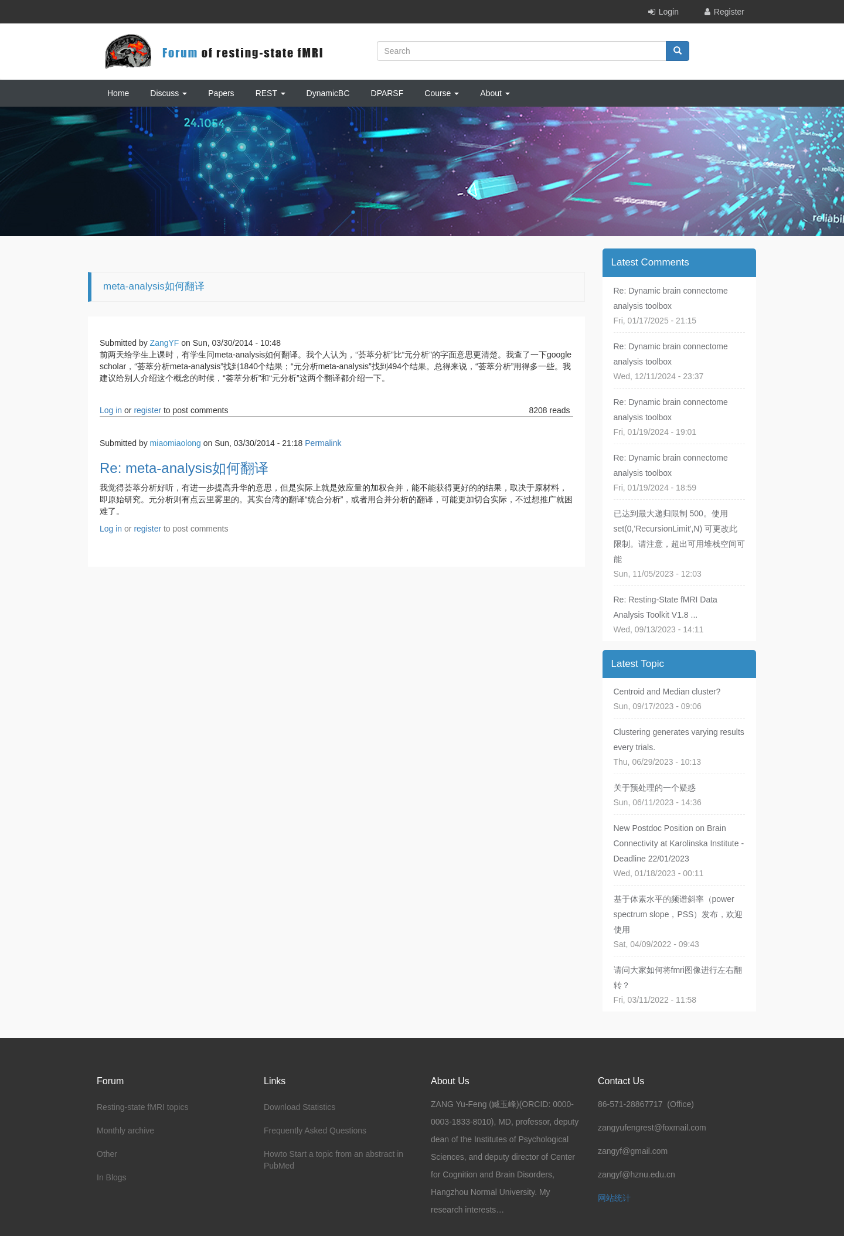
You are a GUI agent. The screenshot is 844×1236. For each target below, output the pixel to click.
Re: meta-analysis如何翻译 (184, 468)
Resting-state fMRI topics (142, 1107)
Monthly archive (125, 1130)
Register (729, 11)
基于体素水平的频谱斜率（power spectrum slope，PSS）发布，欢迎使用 (678, 914)
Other (107, 1154)
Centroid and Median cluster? (667, 691)
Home (118, 93)
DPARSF (387, 93)
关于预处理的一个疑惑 (655, 787)
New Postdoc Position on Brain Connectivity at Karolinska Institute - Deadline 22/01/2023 (679, 843)
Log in (111, 410)
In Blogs (112, 1177)
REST (270, 93)
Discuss (168, 93)
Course (441, 93)
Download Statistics (299, 1107)
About (494, 93)
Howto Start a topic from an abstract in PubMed (333, 1159)
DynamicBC (328, 93)
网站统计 (614, 1198)
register (147, 410)
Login (669, 11)
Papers (221, 93)
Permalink (323, 443)
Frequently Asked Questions (315, 1130)
